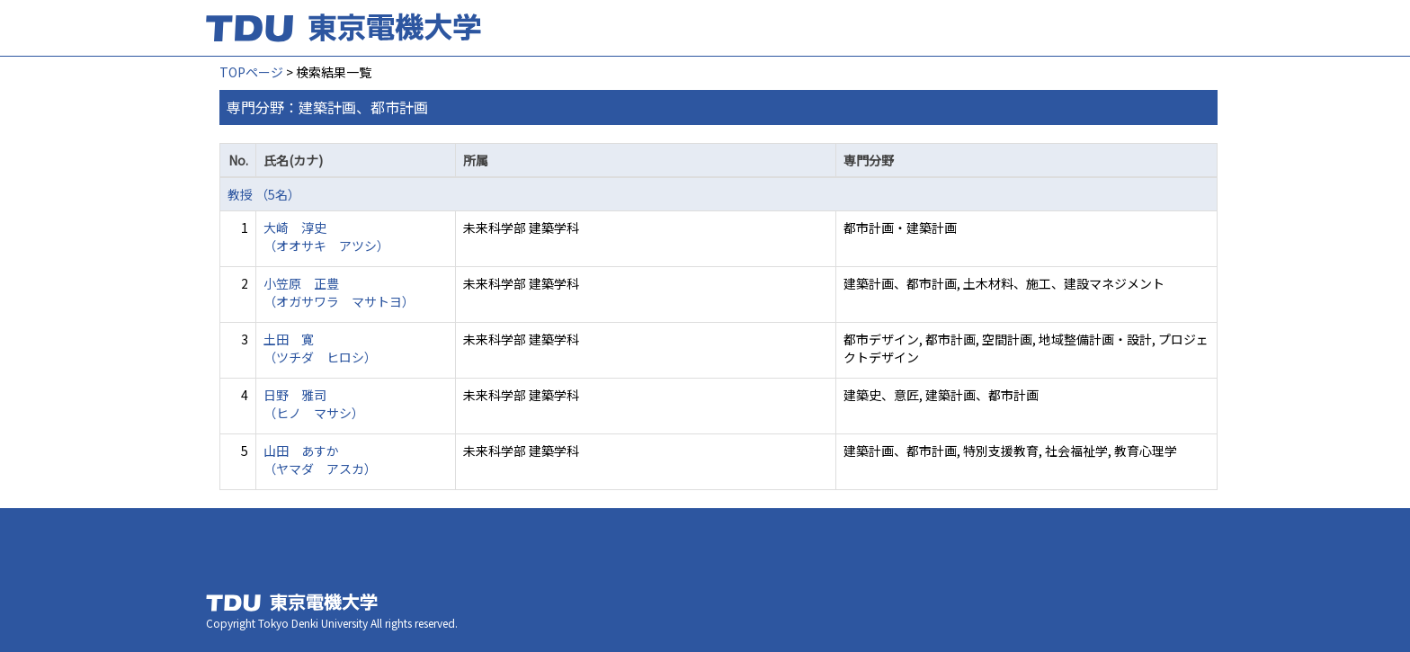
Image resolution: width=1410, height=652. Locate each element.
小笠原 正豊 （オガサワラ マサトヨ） (339, 292)
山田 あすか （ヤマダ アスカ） (320, 460)
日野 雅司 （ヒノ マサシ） (313, 404)
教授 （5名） (264, 194)
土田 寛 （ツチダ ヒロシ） (320, 348)
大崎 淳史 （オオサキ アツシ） (326, 237)
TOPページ (251, 72)
